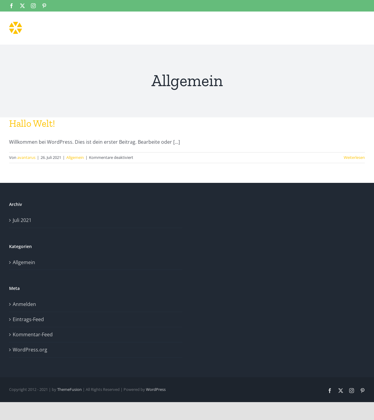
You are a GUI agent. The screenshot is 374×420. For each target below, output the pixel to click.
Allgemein (75, 157)
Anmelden (24, 304)
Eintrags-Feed (28, 319)
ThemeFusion (69, 389)
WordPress (156, 389)
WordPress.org (30, 349)
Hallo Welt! (32, 123)
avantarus (26, 157)
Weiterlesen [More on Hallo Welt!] (354, 157)
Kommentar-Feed (33, 334)
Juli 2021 (22, 220)
